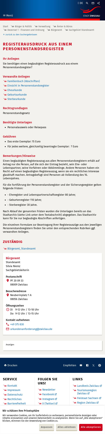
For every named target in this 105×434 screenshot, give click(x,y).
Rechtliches (14, 399)
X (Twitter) (48, 403)
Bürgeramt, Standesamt (21, 248)
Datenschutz (14, 394)
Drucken (10, 365)
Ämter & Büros (64, 26)
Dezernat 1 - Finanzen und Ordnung (25, 30)
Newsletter (48, 389)
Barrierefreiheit (16, 403)
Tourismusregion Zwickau (87, 392)
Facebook (48, 394)
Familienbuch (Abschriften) (23, 81)
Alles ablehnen (67, 427)
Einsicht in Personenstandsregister (28, 85)
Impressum (13, 390)
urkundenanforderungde (31, 329)
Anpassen (46, 427)
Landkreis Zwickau (88, 385)
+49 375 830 (17, 324)
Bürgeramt (56, 30)
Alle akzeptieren (91, 427)
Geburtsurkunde (17, 94)
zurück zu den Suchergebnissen (21, 34)
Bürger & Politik (23, 26)
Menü (8, 16)
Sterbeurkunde (16, 99)
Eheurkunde (14, 90)
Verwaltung (44, 26)
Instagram (48, 399)
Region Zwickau (86, 402)
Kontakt (12, 385)
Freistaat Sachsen (87, 398)
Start (5, 26)
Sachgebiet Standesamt (81, 30)
